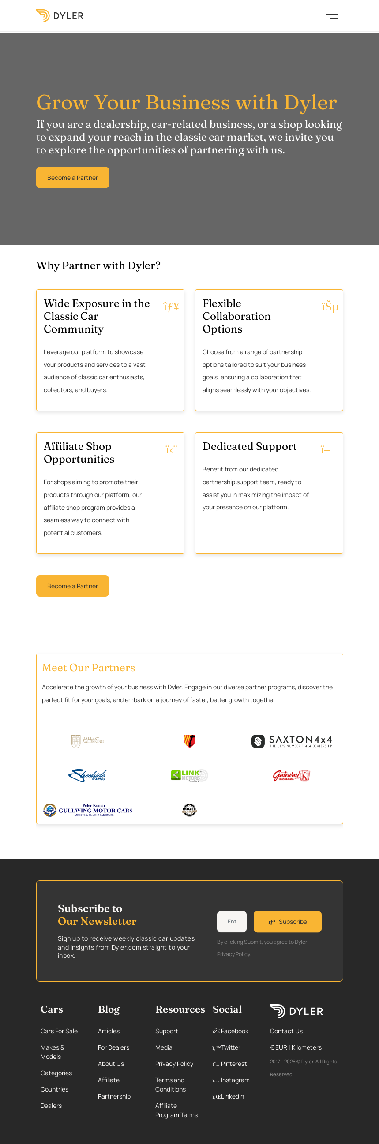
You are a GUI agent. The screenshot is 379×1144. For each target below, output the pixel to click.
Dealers (51, 1105)
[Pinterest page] (234, 1063)
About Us (111, 1063)
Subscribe (287, 921)
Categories (56, 1073)
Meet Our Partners (88, 667)
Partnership (114, 1096)
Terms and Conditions (170, 1084)
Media (164, 1047)
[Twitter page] (234, 1047)
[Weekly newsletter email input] (232, 921)
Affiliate (109, 1080)
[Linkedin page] (234, 1096)
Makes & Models (52, 1052)
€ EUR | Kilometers (296, 1047)
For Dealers (113, 1047)
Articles (109, 1031)
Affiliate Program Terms (176, 1110)
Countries (54, 1089)
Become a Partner (72, 177)
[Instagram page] (234, 1080)
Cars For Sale (59, 1031)
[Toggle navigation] (332, 15)
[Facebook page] (234, 1031)
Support (166, 1031)
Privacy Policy (174, 1063)
